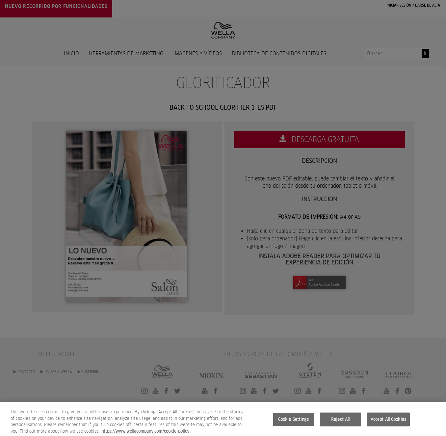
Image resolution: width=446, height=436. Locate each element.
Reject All (340, 424)
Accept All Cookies (388, 424)
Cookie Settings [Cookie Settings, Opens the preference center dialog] (293, 424)
